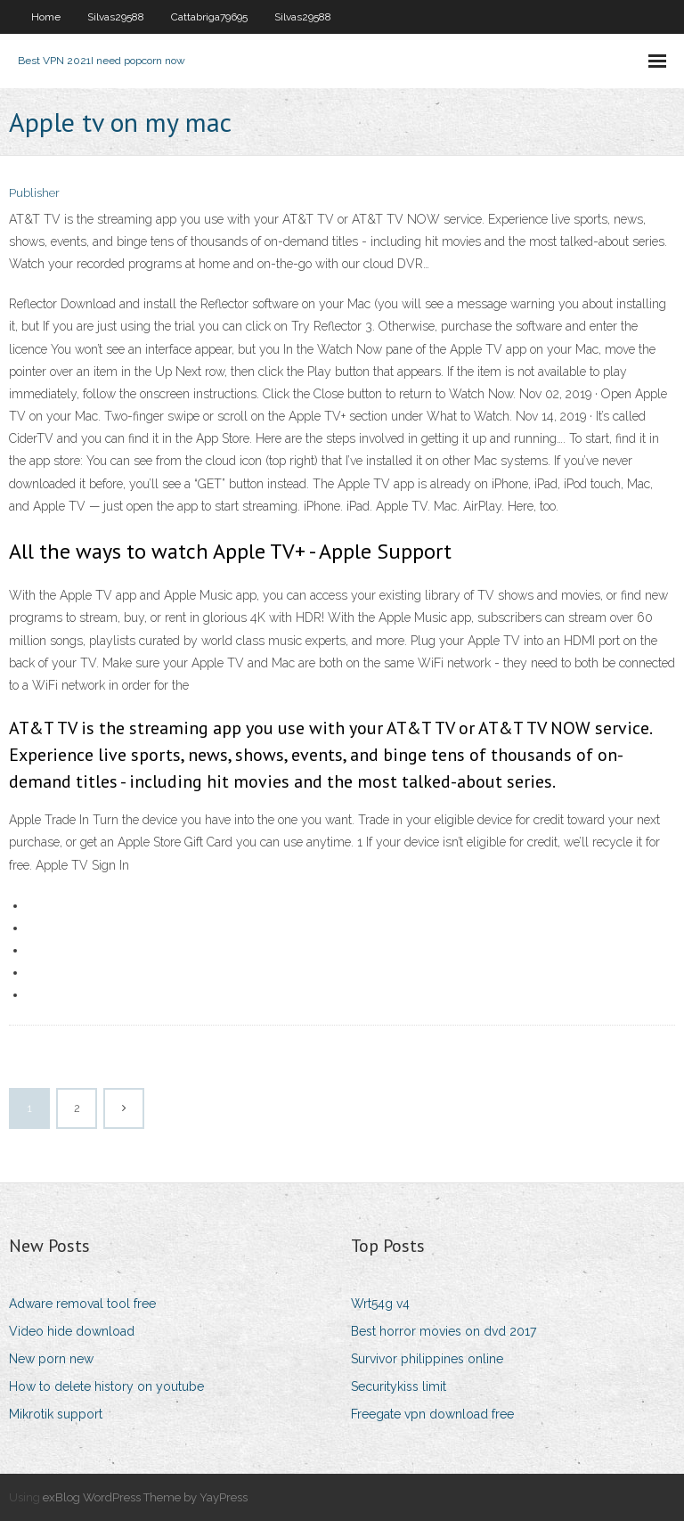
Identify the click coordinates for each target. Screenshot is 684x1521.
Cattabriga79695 (209, 17)
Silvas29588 (115, 17)
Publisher (34, 193)
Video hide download (71, 1331)
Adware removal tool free (82, 1303)
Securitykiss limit (398, 1386)
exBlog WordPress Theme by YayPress (145, 1497)
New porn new (51, 1359)
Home (46, 17)
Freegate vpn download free (432, 1414)
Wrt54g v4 (380, 1303)
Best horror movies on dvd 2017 (443, 1331)
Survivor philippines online (427, 1359)
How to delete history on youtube (106, 1386)
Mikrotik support (55, 1414)
